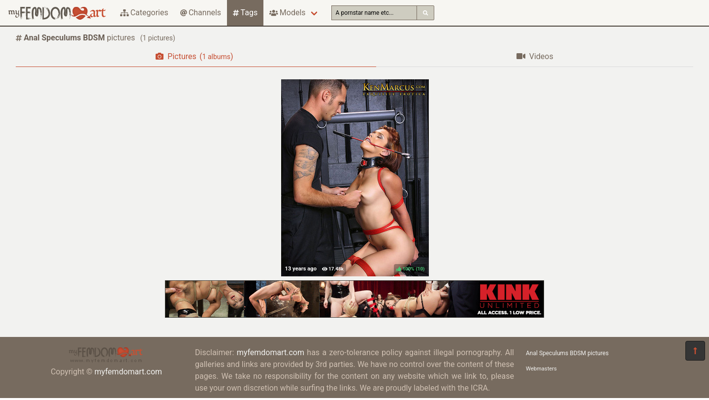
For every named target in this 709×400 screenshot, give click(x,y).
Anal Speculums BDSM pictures (567, 353)
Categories (144, 12)
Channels (200, 12)
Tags (245, 12)
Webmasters (541, 369)
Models (287, 12)
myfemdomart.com (128, 371)
